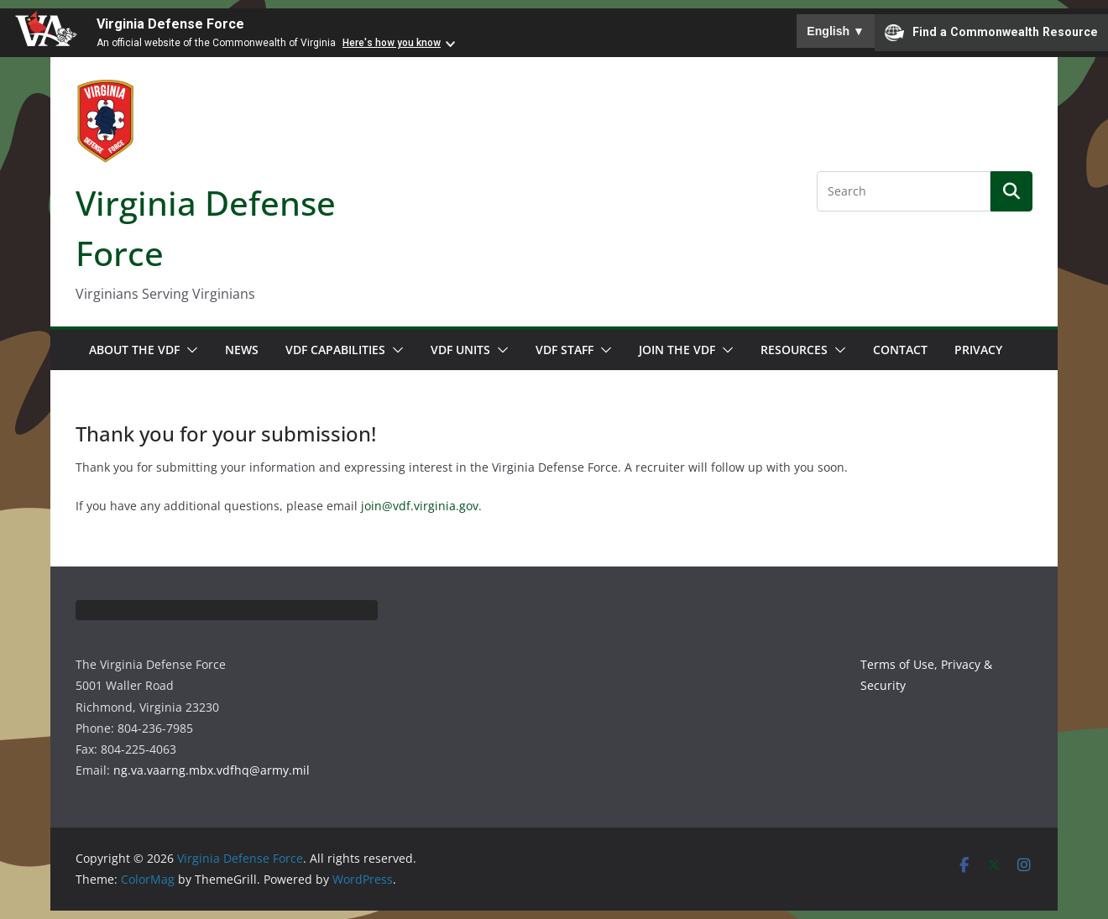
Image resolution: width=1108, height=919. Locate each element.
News (242, 350)
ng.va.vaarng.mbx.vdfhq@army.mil (211, 770)
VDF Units (460, 350)
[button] (189, 350)
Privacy (978, 350)
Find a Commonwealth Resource (991, 32)
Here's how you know (391, 43)
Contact (900, 350)
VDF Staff (564, 350)
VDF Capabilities (335, 350)
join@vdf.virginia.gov (419, 506)
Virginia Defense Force (170, 24)
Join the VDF (677, 350)
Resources (794, 350)
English (836, 31)
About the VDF (134, 350)
